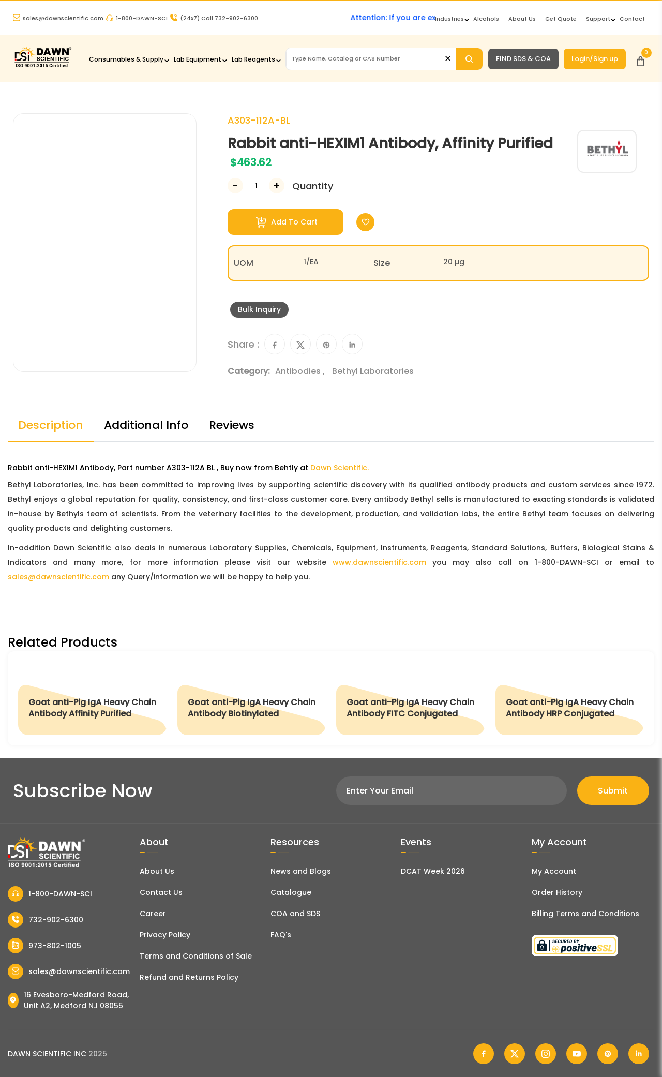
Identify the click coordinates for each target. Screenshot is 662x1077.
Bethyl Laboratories (373, 371)
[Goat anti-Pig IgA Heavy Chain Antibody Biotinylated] (251, 698)
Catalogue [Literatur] (290, 892)
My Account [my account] (554, 871)
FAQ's (280, 935)
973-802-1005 (44, 945)
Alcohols (486, 18)
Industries (449, 18)
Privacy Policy (165, 935)
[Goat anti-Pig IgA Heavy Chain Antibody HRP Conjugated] (569, 698)
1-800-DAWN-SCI (137, 18)
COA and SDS (295, 913)
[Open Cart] (640, 58)
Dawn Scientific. (339, 467)
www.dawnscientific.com (379, 562)
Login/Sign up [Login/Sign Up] (594, 59)
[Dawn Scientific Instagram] (545, 1053)
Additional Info (146, 425)
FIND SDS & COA (523, 59)
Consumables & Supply (126, 59)
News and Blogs (300, 871)
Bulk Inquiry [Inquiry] (259, 309)
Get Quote (561, 18)
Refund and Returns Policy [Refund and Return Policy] (189, 977)
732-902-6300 (45, 920)
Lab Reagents (253, 59)
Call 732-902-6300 (214, 18)
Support (598, 18)
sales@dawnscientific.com (58, 18)
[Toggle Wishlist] (365, 222)
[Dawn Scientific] (42, 66)
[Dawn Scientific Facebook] (483, 1053)
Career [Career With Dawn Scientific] (153, 913)
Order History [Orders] (557, 892)
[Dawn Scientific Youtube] (576, 1053)
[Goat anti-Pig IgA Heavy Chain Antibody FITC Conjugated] (410, 698)
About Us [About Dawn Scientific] (522, 18)
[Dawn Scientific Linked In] (638, 1053)
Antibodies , (301, 371)
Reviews (231, 425)
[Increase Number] (276, 185)
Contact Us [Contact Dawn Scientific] (161, 892)
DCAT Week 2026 (433, 871)
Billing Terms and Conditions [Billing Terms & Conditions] (585, 913)
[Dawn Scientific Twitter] (514, 1053)
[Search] (469, 59)
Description (50, 425)
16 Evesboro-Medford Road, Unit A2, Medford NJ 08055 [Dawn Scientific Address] (68, 1000)
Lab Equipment (197, 59)
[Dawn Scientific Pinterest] (607, 1053)
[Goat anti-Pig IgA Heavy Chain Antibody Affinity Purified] (92, 698)
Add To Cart (287, 222)
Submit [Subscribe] (613, 791)
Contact (632, 18)
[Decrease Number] (235, 185)
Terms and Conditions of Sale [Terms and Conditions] (196, 956)
